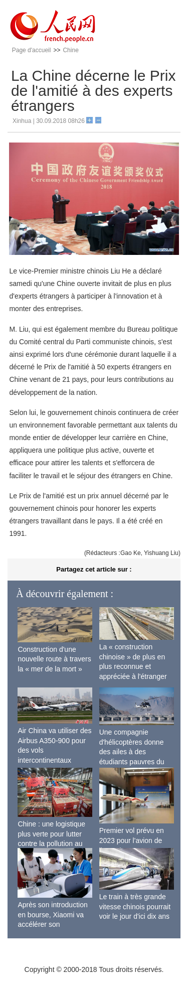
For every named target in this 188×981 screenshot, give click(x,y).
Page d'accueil (31, 50)
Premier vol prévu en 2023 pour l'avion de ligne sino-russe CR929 (135, 840)
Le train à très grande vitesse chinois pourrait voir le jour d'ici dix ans (134, 906)
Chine (70, 50)
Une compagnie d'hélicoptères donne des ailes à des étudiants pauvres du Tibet (131, 751)
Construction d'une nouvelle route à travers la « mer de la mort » (54, 659)
